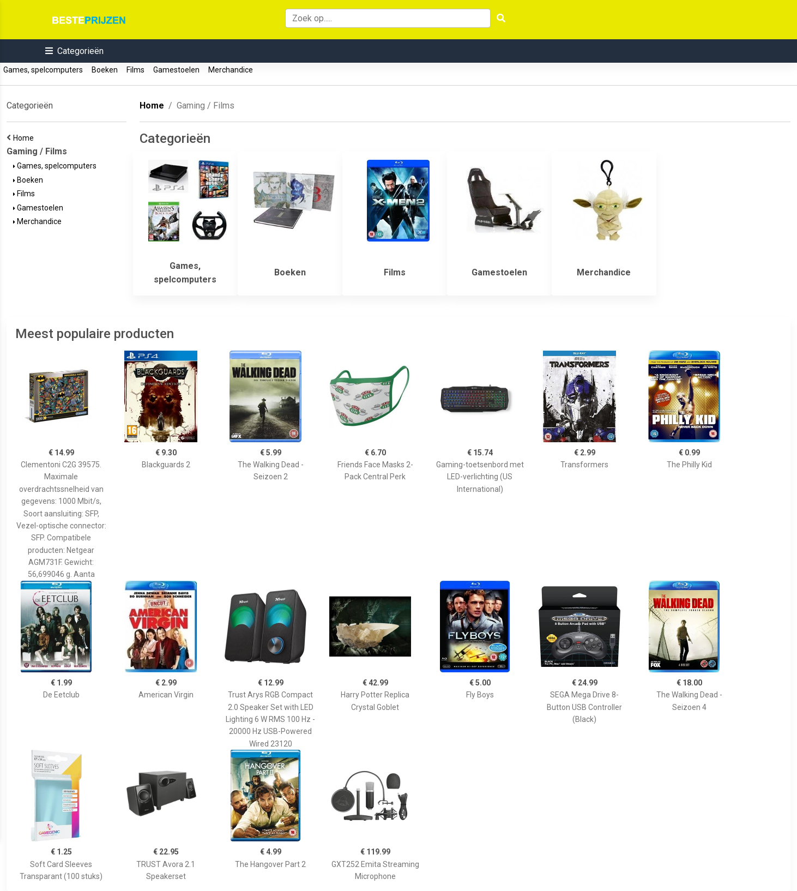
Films (135, 69)
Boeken (104, 69)
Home (25, 138)
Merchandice (230, 69)
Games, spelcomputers (43, 69)
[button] (74, 51)
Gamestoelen (176, 69)
